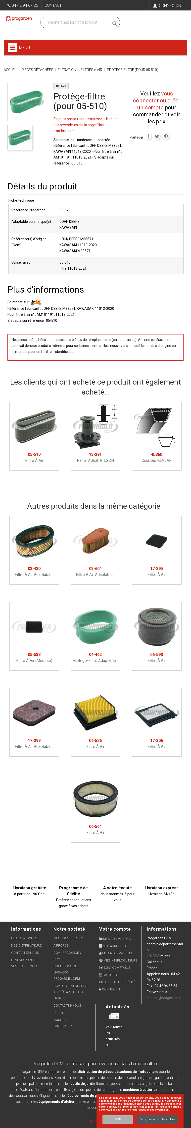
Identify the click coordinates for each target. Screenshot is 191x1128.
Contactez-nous (25, 953)
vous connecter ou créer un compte (156, 100)
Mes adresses (112, 946)
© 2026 (95, 1122)
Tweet (157, 136)
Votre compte (115, 929)
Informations (162, 929)
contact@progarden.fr (164, 998)
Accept (118, 1119)
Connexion (109, 989)
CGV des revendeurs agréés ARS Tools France (70, 992)
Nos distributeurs (26, 945)
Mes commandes (115, 939)
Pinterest (166, 136)
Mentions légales (68, 938)
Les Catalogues (24, 938)
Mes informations (115, 953)
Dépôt (58, 1013)
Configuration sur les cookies (157, 1119)
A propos (61, 945)
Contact (53, 5)
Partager (148, 136)
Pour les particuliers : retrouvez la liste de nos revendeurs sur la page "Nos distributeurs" (85, 125)
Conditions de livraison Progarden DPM (66, 972)
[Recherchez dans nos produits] (76, 22)
